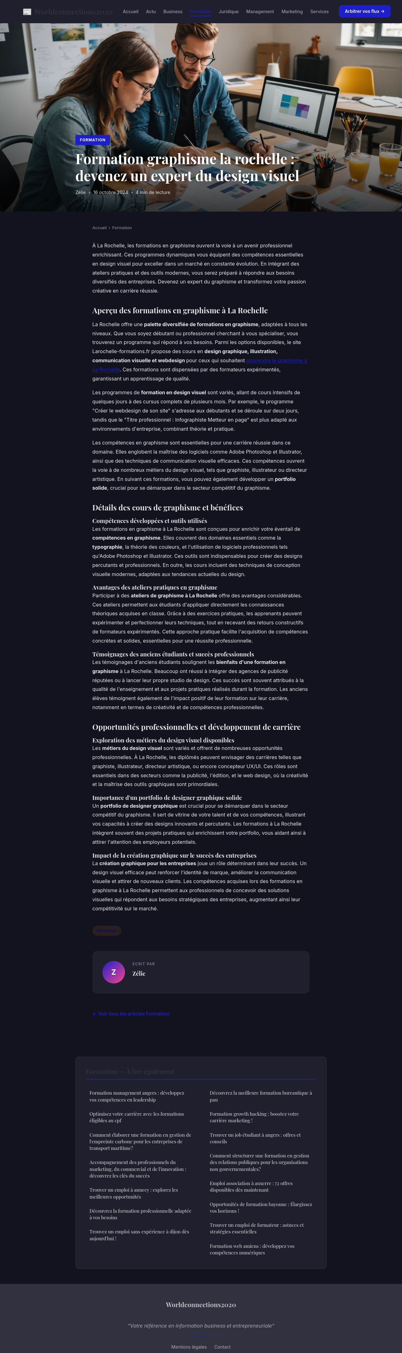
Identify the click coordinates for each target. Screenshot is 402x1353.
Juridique (229, 11)
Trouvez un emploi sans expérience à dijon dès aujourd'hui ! (139, 1234)
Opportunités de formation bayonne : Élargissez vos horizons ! (261, 1207)
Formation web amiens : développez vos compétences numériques (252, 1249)
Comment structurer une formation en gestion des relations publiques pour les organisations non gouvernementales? (259, 1162)
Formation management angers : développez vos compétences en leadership (137, 1096)
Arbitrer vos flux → (365, 11)
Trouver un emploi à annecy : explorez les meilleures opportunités (134, 1193)
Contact (222, 1347)
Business (172, 11)
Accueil (131, 11)
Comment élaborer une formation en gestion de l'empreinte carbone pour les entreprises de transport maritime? (140, 1141)
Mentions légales (189, 1347)
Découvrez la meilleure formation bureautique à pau (261, 1096)
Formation (200, 11)
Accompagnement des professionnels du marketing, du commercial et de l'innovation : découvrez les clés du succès (138, 1169)
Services (319, 11)
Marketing (292, 11)
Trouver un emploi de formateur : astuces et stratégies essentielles (257, 1228)
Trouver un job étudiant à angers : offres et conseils (255, 1138)
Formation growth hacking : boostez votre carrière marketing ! (254, 1117)
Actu (151, 11)
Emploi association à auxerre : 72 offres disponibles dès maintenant (251, 1186)
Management (260, 11)
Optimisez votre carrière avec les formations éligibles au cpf (137, 1117)
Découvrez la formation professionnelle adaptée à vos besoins (141, 1214)
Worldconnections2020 (68, 11)
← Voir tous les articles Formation (130, 1014)
